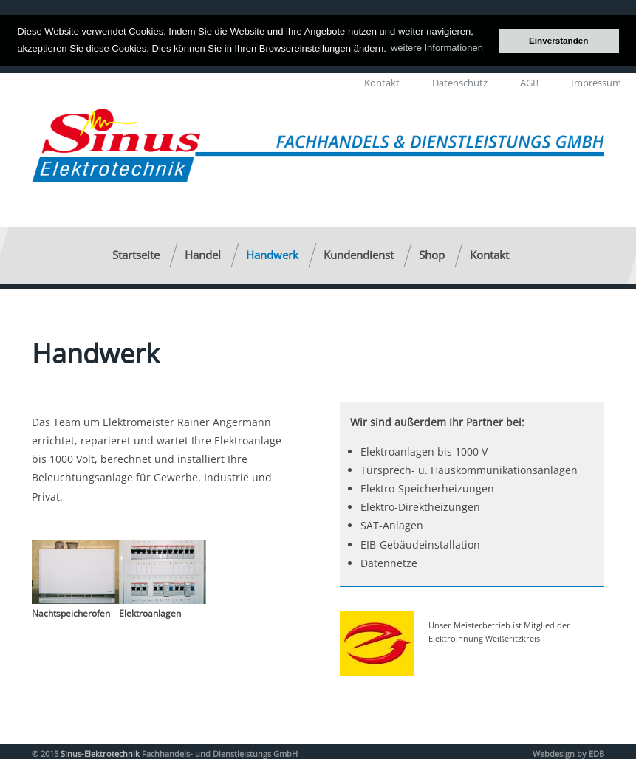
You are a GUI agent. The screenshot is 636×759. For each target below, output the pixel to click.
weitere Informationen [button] (437, 47)
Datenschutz (460, 82)
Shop (432, 254)
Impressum (596, 82)
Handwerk (272, 254)
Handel (203, 254)
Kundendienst (359, 254)
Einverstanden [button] (559, 40)
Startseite (136, 254)
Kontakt (382, 82)
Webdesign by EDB (568, 752)
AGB (529, 82)
